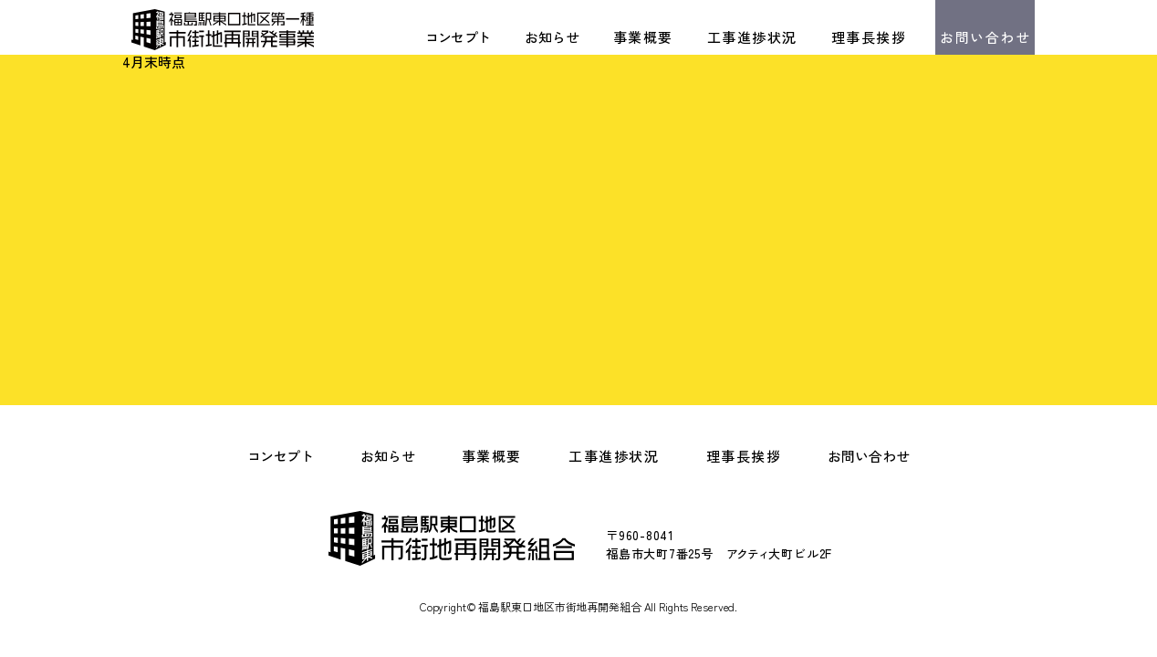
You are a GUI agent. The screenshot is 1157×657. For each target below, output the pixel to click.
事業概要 (643, 37)
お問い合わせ (985, 37)
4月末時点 (153, 61)
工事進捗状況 (752, 37)
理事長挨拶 (869, 37)
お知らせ (552, 37)
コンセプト (458, 37)
